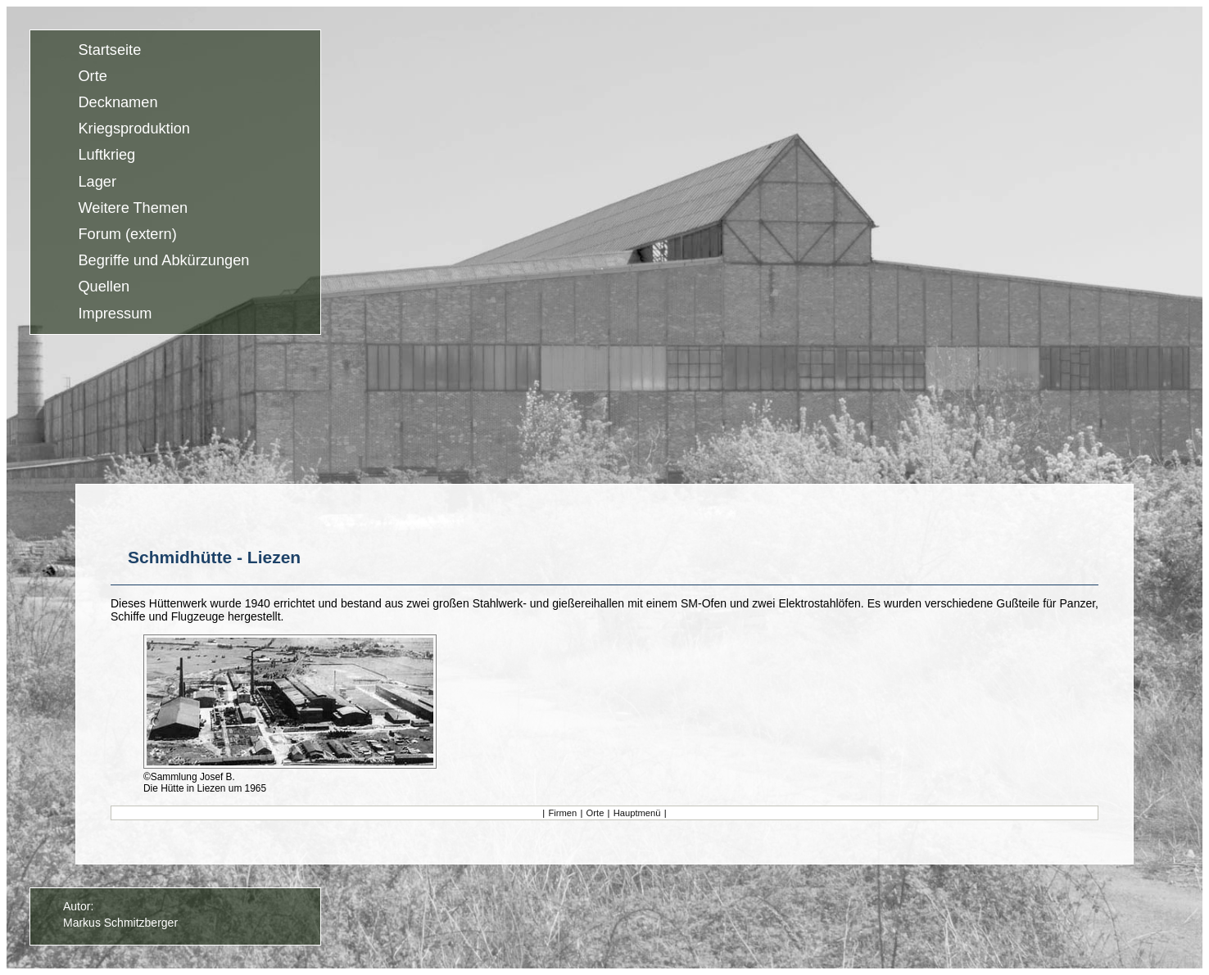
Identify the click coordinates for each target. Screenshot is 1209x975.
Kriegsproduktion (134, 129)
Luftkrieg (106, 155)
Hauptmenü (637, 813)
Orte (92, 76)
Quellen (103, 287)
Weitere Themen (133, 208)
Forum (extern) (127, 234)
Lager (97, 182)
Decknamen (117, 102)
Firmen (562, 813)
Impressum (115, 313)
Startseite (109, 50)
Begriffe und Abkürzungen (163, 261)
